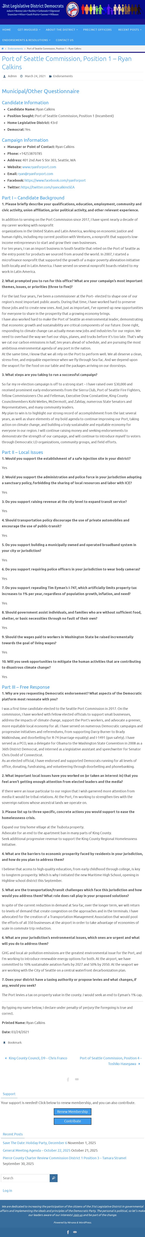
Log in (7, 1191)
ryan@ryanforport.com (35, 174)
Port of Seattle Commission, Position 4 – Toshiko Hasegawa (111, 1061)
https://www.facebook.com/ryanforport (55, 180)
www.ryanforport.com (39, 167)
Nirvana (71, 1222)
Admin (12, 76)
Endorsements (15, 48)
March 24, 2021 (35, 76)
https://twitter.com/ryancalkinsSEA (48, 187)
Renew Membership (72, 1112)
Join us (78, 1215)
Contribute (72, 1121)
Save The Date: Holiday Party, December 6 (35, 1143)
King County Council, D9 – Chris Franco (35, 1058)
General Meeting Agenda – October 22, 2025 (36, 1150)
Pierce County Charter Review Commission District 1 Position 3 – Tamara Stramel (64, 1158)
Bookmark (15, 1043)
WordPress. (85, 1222)
